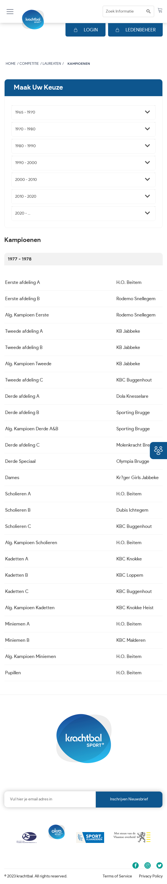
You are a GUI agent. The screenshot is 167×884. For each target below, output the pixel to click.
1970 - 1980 (25, 129)
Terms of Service (117, 876)
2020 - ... (22, 213)
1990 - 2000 (26, 163)
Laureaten (52, 63)
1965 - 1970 (25, 112)
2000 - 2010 (26, 180)
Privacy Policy (151, 876)
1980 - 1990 (25, 146)
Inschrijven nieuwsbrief (129, 799)
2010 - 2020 (25, 197)
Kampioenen (78, 63)
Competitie (29, 63)
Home (11, 63)
